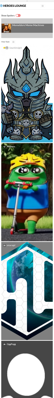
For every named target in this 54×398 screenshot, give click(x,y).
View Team (5, 42)
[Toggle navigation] (42, 6)
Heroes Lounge (13, 5)
